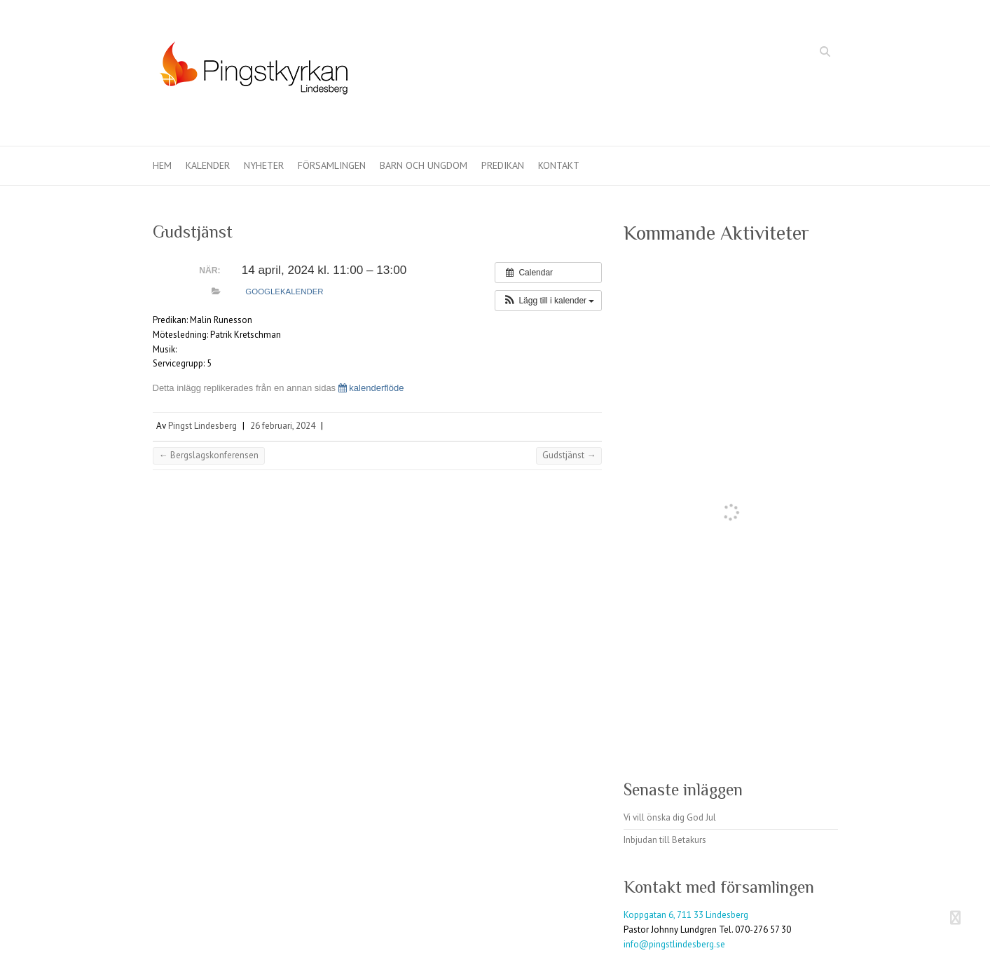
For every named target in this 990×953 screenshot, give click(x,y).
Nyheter (264, 165)
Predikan (502, 165)
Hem (162, 165)
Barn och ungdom (423, 165)
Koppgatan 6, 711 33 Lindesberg (686, 915)
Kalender (208, 165)
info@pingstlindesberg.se (674, 944)
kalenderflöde (371, 388)
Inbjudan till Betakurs (665, 840)
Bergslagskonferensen (209, 455)
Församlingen (332, 165)
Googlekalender (284, 291)
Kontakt (558, 165)
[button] (548, 300)
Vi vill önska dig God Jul (670, 817)
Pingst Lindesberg (202, 426)
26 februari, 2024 (282, 426)
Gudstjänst (569, 455)
